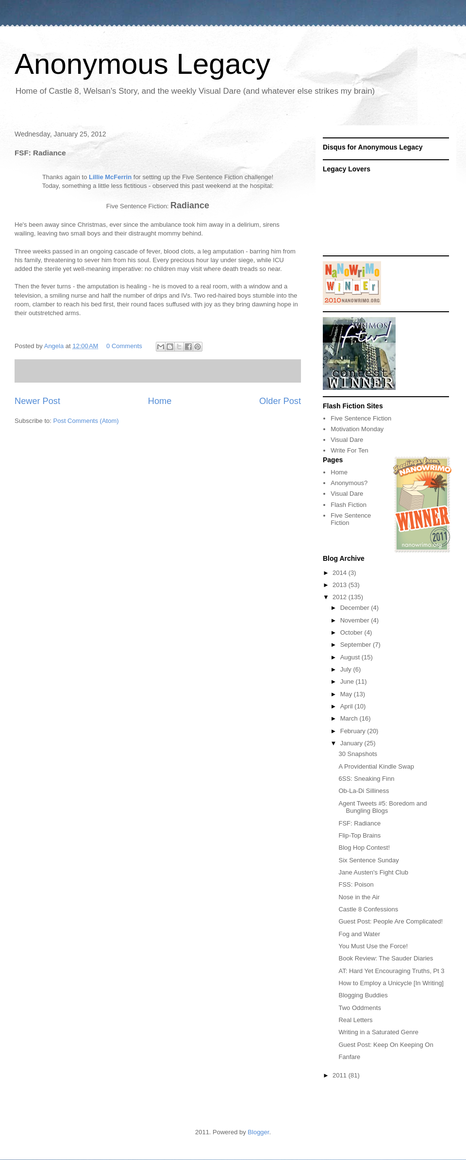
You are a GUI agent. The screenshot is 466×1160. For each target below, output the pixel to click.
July (346, 669)
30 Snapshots (357, 753)
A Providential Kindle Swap (376, 766)
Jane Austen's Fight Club (373, 872)
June (348, 681)
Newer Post (37, 401)
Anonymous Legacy (142, 64)
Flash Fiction (348, 504)
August (351, 657)
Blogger (258, 1132)
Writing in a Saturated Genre (378, 1032)
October (352, 632)
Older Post (280, 401)
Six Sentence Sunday (368, 860)
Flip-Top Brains (359, 835)
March (350, 718)
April (347, 706)
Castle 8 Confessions (368, 909)
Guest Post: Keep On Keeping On (385, 1044)
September (356, 644)
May (347, 694)
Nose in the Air (359, 897)
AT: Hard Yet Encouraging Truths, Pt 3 (391, 971)
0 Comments (124, 346)
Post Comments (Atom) (86, 420)
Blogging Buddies (362, 995)
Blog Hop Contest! (364, 847)
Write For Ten (349, 450)
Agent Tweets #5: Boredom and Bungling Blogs (382, 807)
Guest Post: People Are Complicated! (390, 921)
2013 (341, 584)
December (355, 607)
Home (160, 401)
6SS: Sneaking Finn (366, 778)
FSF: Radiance (359, 823)
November (355, 620)
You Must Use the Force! (373, 946)
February (353, 731)
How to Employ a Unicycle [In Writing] (391, 983)
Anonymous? (349, 483)
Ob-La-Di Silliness (363, 790)
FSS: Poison (355, 884)
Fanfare (349, 1056)
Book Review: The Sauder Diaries (385, 958)
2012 (341, 597)
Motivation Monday (357, 429)
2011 (341, 1075)
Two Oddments (359, 1007)
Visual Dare (347, 439)
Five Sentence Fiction (361, 418)
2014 (341, 572)
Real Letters (355, 1020)
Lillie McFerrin (109, 177)
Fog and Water (359, 934)
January (352, 743)
